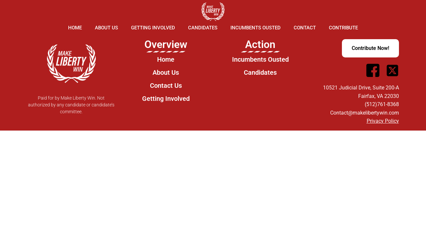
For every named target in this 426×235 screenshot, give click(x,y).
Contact (305, 28)
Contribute (343, 28)
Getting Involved (153, 28)
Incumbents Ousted (255, 28)
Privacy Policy (383, 121)
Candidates (202, 28)
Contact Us (166, 85)
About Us (106, 28)
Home (75, 28)
